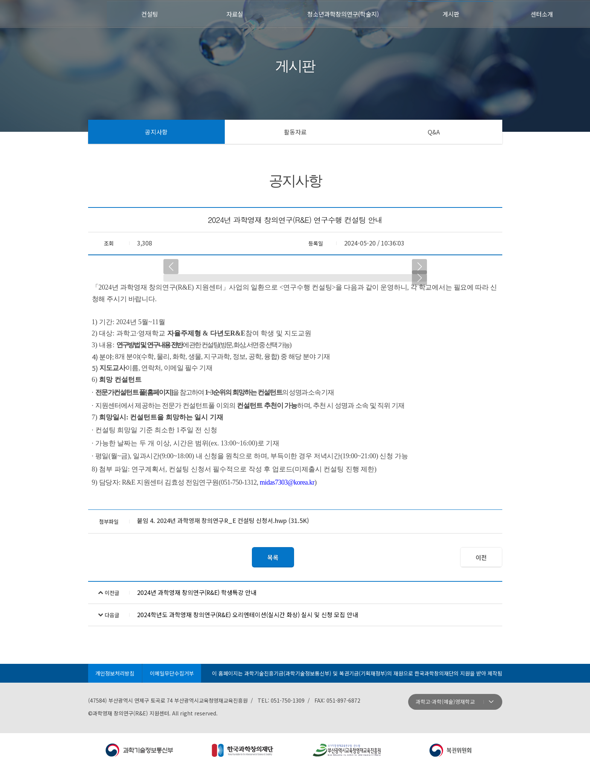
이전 (170, 266)
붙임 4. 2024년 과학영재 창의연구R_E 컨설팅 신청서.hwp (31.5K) (223, 520)
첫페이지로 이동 (55, 13)
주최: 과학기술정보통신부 (140, 750)
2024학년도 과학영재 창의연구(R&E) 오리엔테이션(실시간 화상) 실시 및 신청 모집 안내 (247, 614)
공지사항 (156, 131)
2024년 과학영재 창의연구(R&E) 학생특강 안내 (196, 592)
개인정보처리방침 (115, 673)
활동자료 (295, 131)
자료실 (234, 13)
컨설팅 (153, 13)
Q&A (434, 131)
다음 (419, 266)
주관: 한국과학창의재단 (243, 750)
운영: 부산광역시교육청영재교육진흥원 (347, 750)
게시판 (453, 13)
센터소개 (542, 13)
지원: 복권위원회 (450, 750)
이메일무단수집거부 (172, 673)
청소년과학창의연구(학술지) (344, 13)
